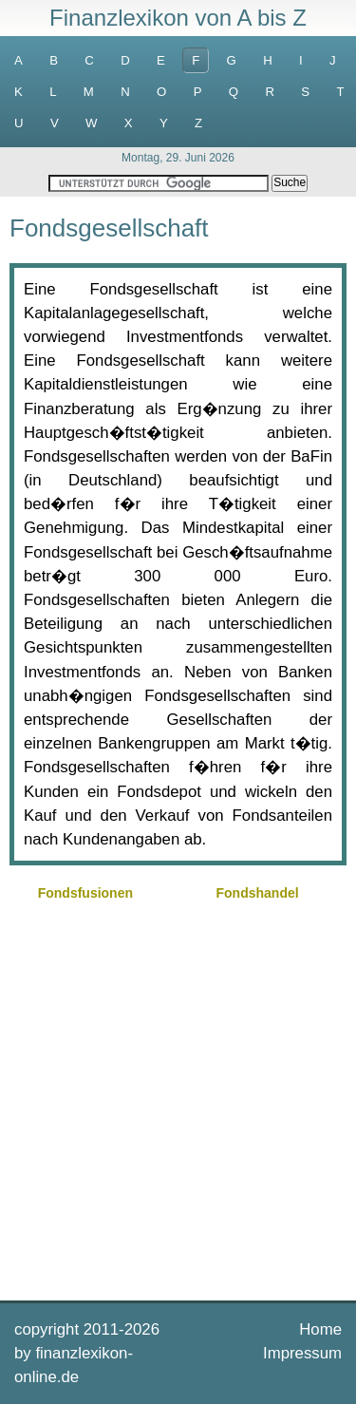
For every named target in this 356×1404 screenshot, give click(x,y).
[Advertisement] (178, 1098)
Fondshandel (257, 893)
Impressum (302, 1353)
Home (320, 1329)
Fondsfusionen (85, 893)
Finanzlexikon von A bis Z (178, 17)
